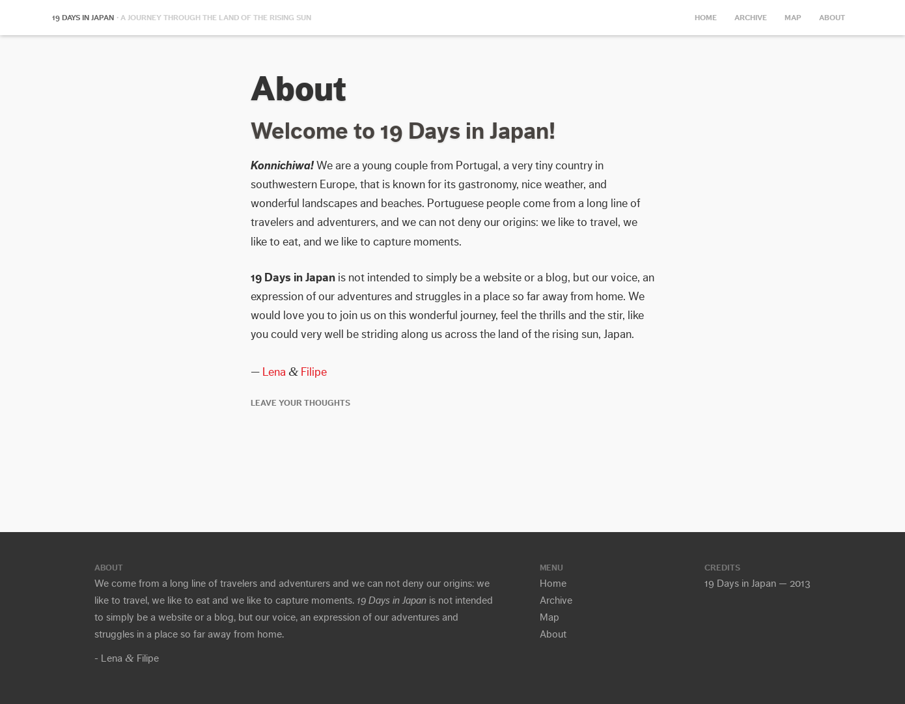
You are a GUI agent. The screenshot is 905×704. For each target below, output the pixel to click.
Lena (274, 372)
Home (706, 17)
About (832, 17)
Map (793, 17)
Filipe (314, 372)
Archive (750, 17)
